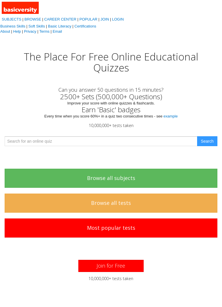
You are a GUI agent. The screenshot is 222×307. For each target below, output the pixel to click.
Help (17, 31)
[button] (110, 266)
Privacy (30, 31)
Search (207, 141)
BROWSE (33, 19)
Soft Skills (36, 26)
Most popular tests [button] (111, 227)
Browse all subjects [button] (111, 177)
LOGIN (118, 19)
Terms (44, 31)
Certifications (85, 26)
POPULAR (88, 19)
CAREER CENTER (60, 19)
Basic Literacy (59, 26)
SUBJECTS (11, 19)
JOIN (105, 19)
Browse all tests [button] (111, 202)
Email (57, 31)
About (5, 31)
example (171, 116)
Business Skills (12, 26)
